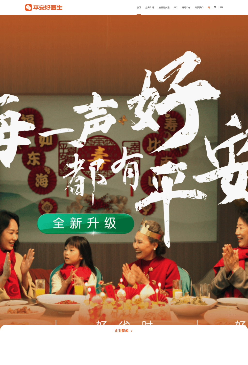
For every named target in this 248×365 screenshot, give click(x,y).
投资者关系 (164, 7)
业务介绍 (149, 7)
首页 (139, 7)
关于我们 (199, 7)
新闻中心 (186, 7)
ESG (175, 7)
